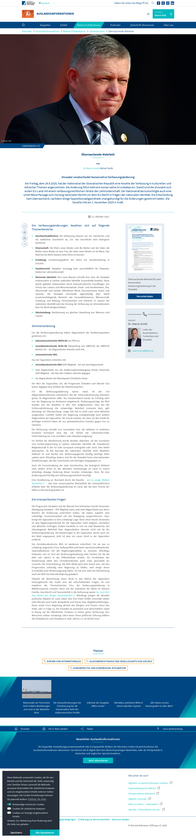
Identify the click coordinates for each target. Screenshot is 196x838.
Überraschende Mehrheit (121, 31)
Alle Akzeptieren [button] (45, 832)
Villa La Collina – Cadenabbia (145, 804)
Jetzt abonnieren (98, 760)
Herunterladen (145, 296)
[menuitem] (26, 25)
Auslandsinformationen (47, 31)
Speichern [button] (16, 832)
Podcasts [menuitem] (115, 25)
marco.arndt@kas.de (141, 350)
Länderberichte (97, 31)
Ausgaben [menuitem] (45, 25)
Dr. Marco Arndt (91, 168)
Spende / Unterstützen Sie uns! (146, 809)
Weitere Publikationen (74, 31)
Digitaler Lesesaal (139, 798)
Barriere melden (120, 819)
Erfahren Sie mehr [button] (37, 799)
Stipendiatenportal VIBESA (144, 788)
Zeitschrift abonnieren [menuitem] (142, 25)
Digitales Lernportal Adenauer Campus (150, 782)
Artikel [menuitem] (63, 25)
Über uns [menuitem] (169, 25)
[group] (36, 697)
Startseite (27, 31)
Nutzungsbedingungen (64, 819)
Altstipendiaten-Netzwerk (143, 793)
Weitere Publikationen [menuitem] (89, 25)
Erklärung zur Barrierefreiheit (94, 819)
